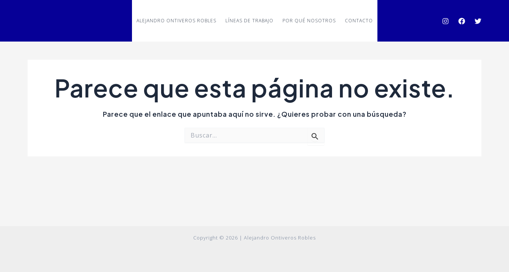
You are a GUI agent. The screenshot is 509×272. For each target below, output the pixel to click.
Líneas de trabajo (249, 20)
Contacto (359, 20)
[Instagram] (445, 21)
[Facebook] (461, 21)
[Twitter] (478, 21)
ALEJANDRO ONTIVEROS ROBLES (176, 20)
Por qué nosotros (309, 20)
